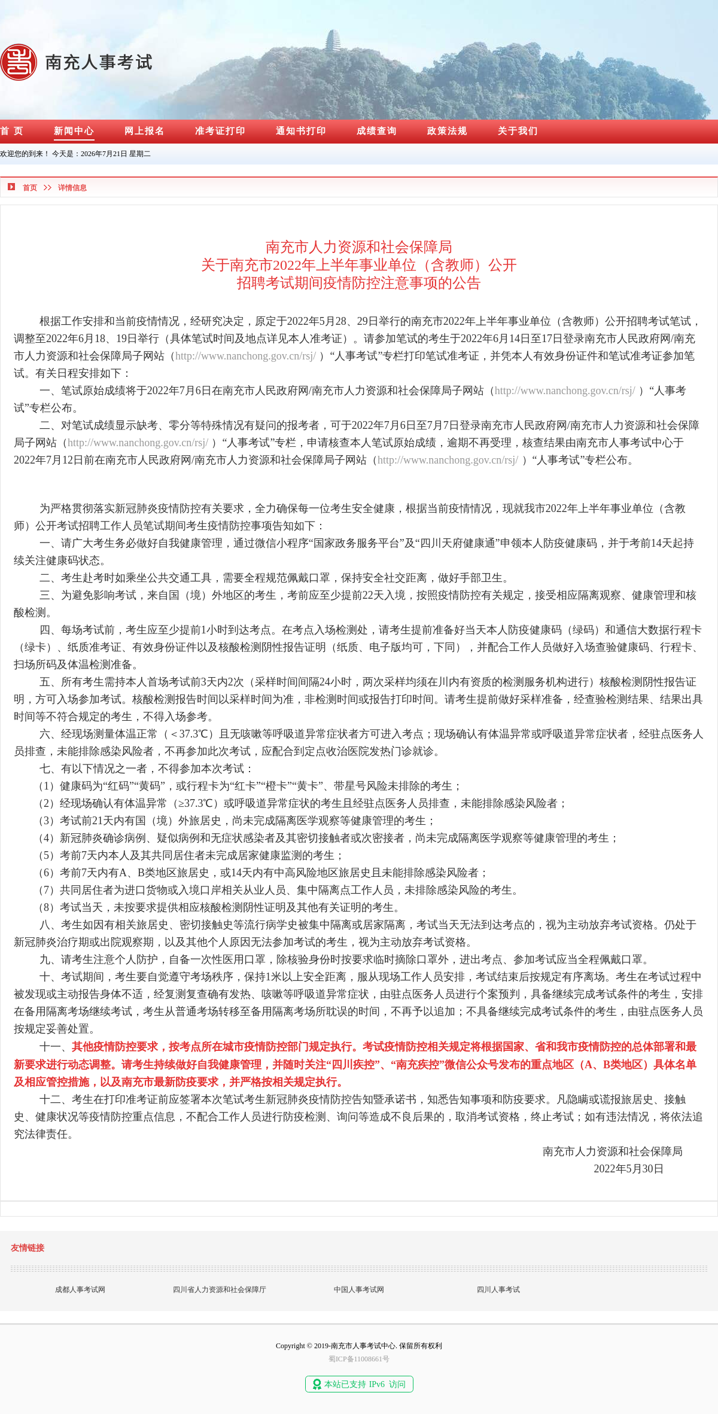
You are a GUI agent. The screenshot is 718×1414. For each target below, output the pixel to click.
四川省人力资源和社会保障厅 (219, 1289)
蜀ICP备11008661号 (359, 1359)
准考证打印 (220, 131)
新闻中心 (74, 131)
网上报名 (144, 131)
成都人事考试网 (80, 1289)
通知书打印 (301, 131)
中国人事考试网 (359, 1289)
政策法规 (447, 131)
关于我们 (518, 131)
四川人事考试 (498, 1289)
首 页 (12, 131)
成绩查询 (377, 131)
